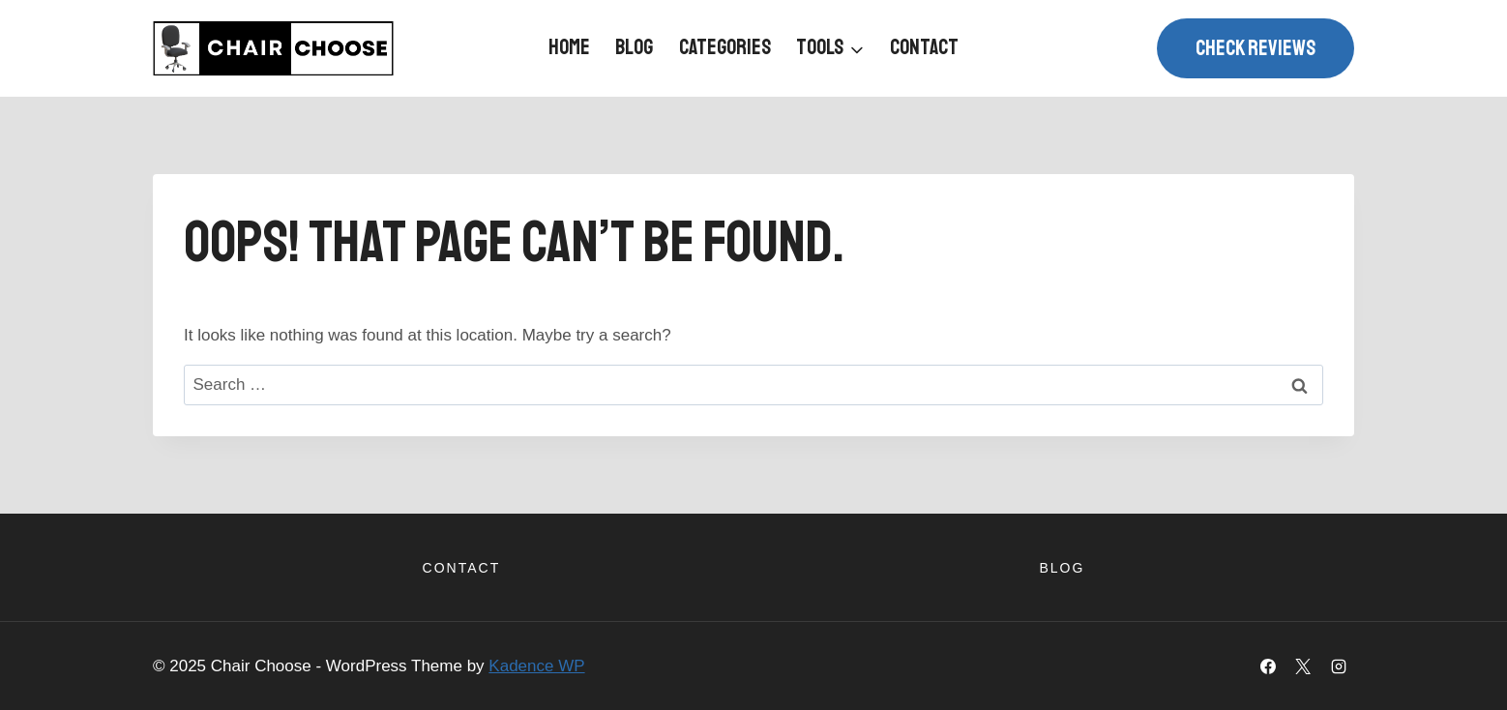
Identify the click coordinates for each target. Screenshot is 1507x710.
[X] (1302, 666)
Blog (634, 47)
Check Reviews (1255, 48)
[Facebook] (1268, 666)
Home (569, 47)
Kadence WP (536, 666)
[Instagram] (1338, 666)
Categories (725, 47)
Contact (924, 47)
